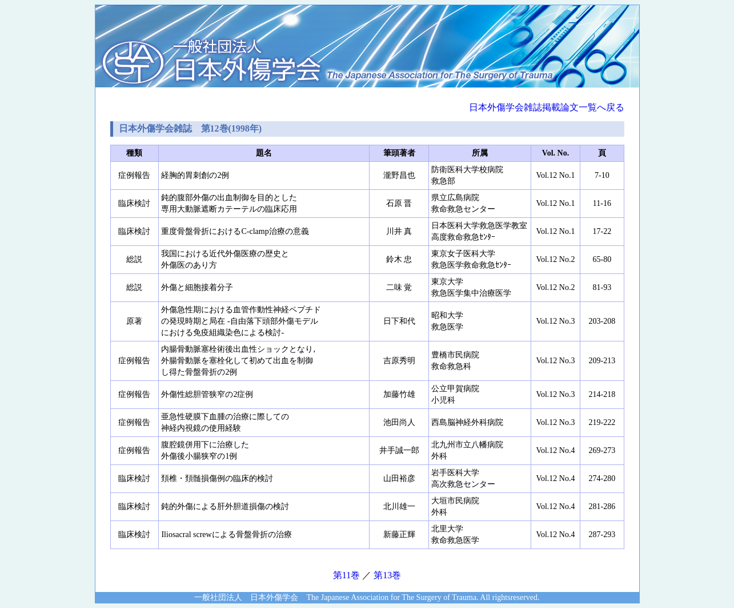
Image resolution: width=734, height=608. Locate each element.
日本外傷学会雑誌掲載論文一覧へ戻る (546, 107)
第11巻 (346, 575)
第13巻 (387, 575)
